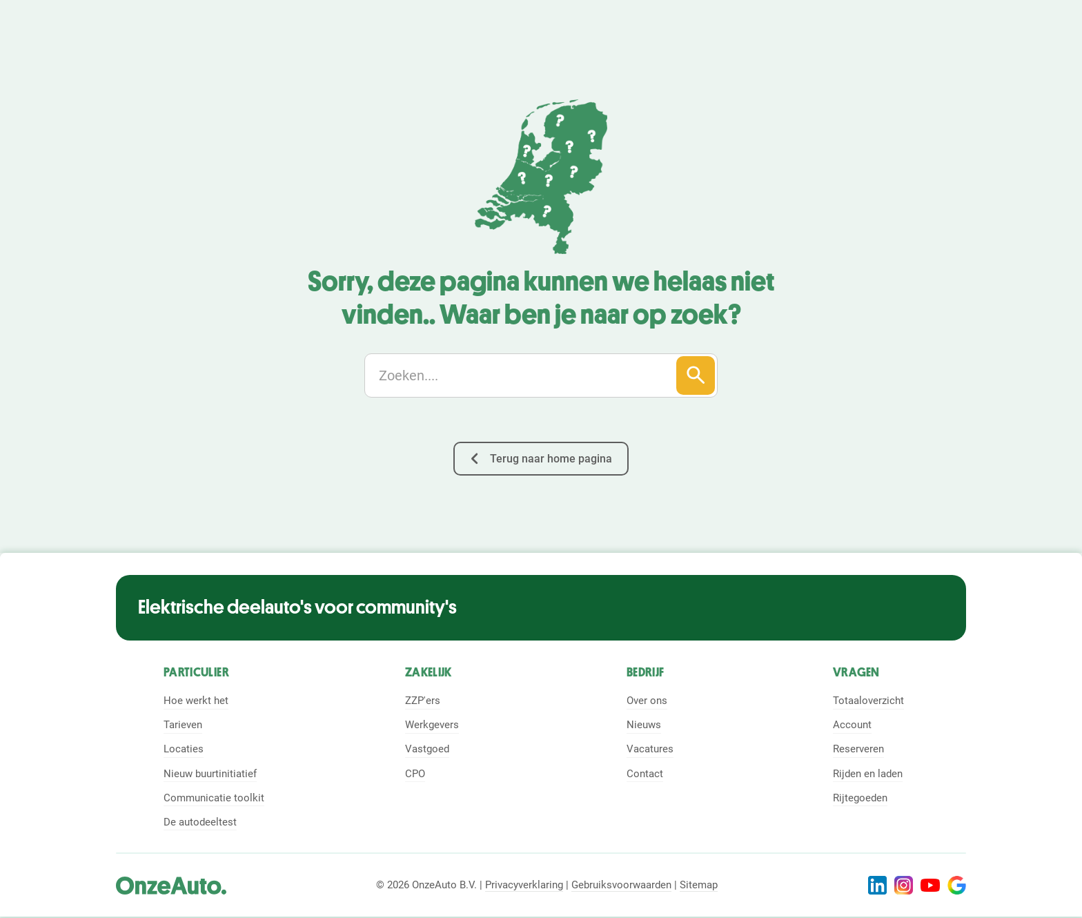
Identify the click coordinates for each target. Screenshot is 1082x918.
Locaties (184, 749)
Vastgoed (427, 749)
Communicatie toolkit (214, 798)
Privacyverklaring (524, 885)
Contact (645, 774)
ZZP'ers (422, 700)
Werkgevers (432, 725)
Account (852, 725)
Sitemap (699, 885)
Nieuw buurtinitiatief (210, 774)
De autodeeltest (200, 822)
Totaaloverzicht (868, 700)
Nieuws (644, 725)
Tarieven (183, 725)
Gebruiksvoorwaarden (621, 885)
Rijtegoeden (860, 798)
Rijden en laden (868, 774)
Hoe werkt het (196, 700)
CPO (415, 774)
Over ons (647, 700)
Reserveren (858, 749)
